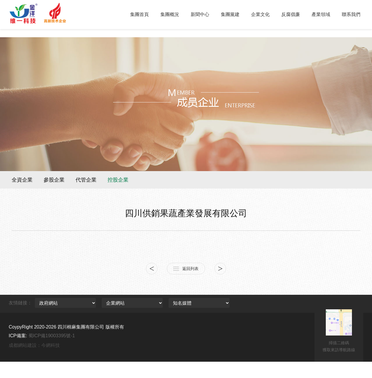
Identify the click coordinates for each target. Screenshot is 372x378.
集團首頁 (139, 14)
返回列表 (190, 268)
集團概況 (169, 14)
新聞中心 (200, 14)
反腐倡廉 (290, 14)
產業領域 (321, 14)
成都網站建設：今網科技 (34, 345)
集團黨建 (230, 14)
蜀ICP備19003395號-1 (51, 335)
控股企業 (118, 180)
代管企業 (86, 180)
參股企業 (54, 180)
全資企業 (22, 180)
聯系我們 (351, 14)
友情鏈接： (20, 302)
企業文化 (260, 14)
